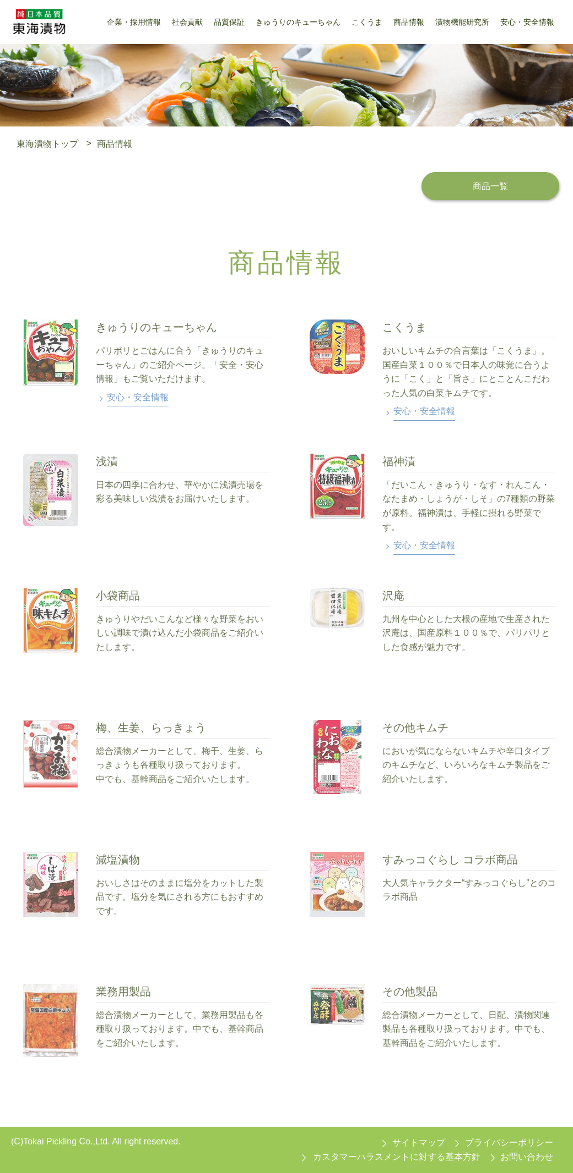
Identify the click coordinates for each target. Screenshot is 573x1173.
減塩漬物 (118, 859)
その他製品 (409, 991)
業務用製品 (123, 991)
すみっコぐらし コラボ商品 (450, 859)
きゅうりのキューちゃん (156, 327)
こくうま (404, 327)
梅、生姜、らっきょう (151, 728)
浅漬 (107, 461)
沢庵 (393, 596)
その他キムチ (415, 728)
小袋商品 (118, 596)
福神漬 (398, 461)
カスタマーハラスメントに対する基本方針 (396, 1156)
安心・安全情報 (138, 397)
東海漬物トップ (47, 143)
